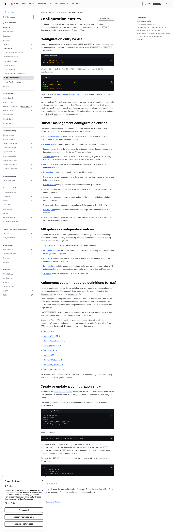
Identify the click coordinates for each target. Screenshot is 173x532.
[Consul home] (15, 3)
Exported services (50, 144)
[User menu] (167, 4)
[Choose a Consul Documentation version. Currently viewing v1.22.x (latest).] (106, 19)
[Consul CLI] (56, 4)
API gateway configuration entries (148, 30)
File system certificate (51, 251)
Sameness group (50, 177)
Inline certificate (49, 266)
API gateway (48, 246)
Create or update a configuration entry (150, 36)
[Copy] (111, 60)
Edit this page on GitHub (50, 502)
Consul (51, 12)
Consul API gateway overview (61, 378)
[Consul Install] (24, 4)
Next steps (140, 40)
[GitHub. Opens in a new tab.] (18, 295)
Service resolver (49, 197)
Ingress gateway (49, 149)
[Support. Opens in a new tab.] (18, 291)
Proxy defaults (48, 172)
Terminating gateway (51, 217)
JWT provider (48, 157)
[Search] (152, 4)
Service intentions (50, 189)
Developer (44, 12)
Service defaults (49, 185)
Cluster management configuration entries (151, 27)
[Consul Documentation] (42, 4)
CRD (49, 331)
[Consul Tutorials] (31, 4)
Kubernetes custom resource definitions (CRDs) (153, 33)
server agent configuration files (62, 105)
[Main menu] (5, 4)
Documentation (61, 12)
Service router (48, 205)
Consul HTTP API (74, 94)
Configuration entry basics (146, 24)
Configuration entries (144, 21)
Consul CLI (60, 94)
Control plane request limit (53, 136)
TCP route (47, 274)
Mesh (45, 164)
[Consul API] (51, 4)
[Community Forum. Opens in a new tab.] (18, 287)
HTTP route (47, 258)
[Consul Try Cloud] (76, 4)
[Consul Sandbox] (64, 4)
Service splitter (49, 210)
